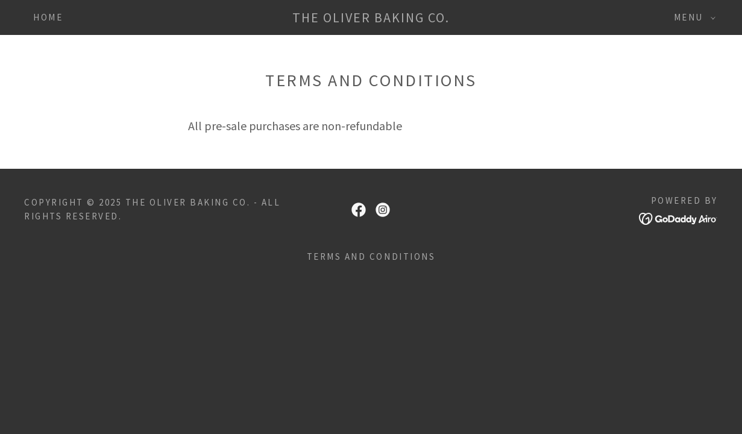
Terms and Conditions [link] (371, 256)
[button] (691, 17)
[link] (371, 17)
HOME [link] (48, 17)
